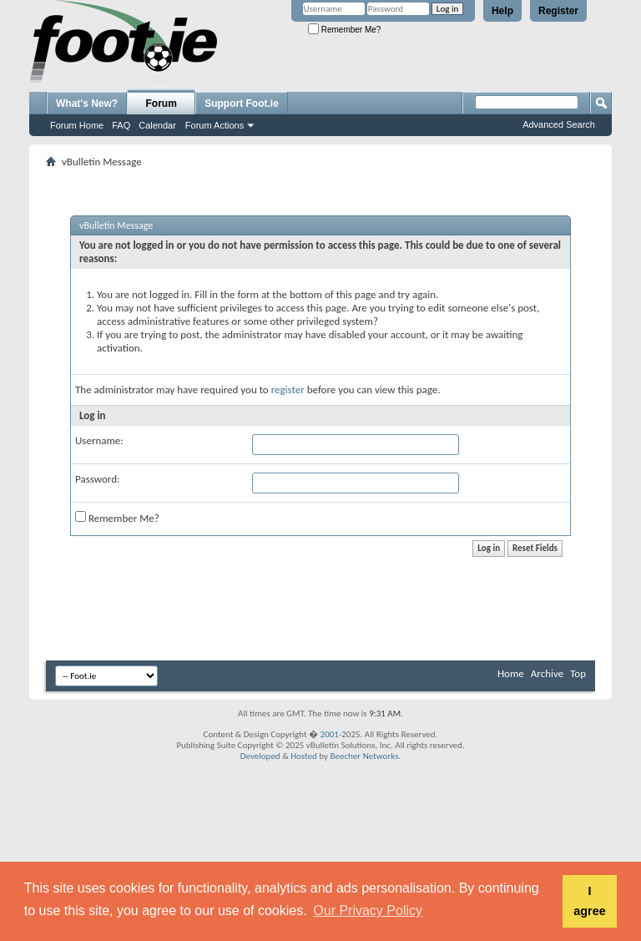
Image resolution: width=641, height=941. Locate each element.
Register (558, 11)
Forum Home (76, 125)
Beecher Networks (364, 756)
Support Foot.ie (241, 103)
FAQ (121, 125)
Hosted (303, 756)
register (288, 389)
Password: (97, 479)
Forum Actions (214, 125)
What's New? (87, 103)
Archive (547, 673)
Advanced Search (558, 124)
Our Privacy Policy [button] (367, 910)
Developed (260, 756)
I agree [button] (589, 901)
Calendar (157, 125)
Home (510, 673)
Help (502, 11)
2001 (329, 734)
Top (578, 673)
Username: (99, 440)
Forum (161, 103)
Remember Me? (344, 29)
